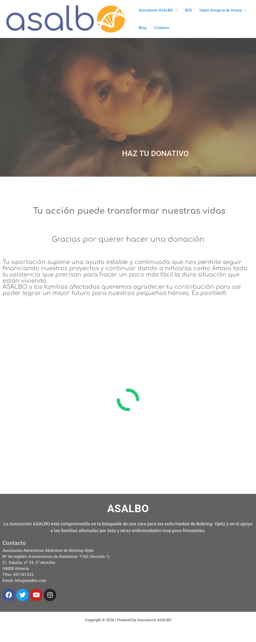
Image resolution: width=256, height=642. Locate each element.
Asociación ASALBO (156, 10)
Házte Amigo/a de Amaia (221, 10)
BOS (188, 10)
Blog (142, 28)
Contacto (161, 28)
